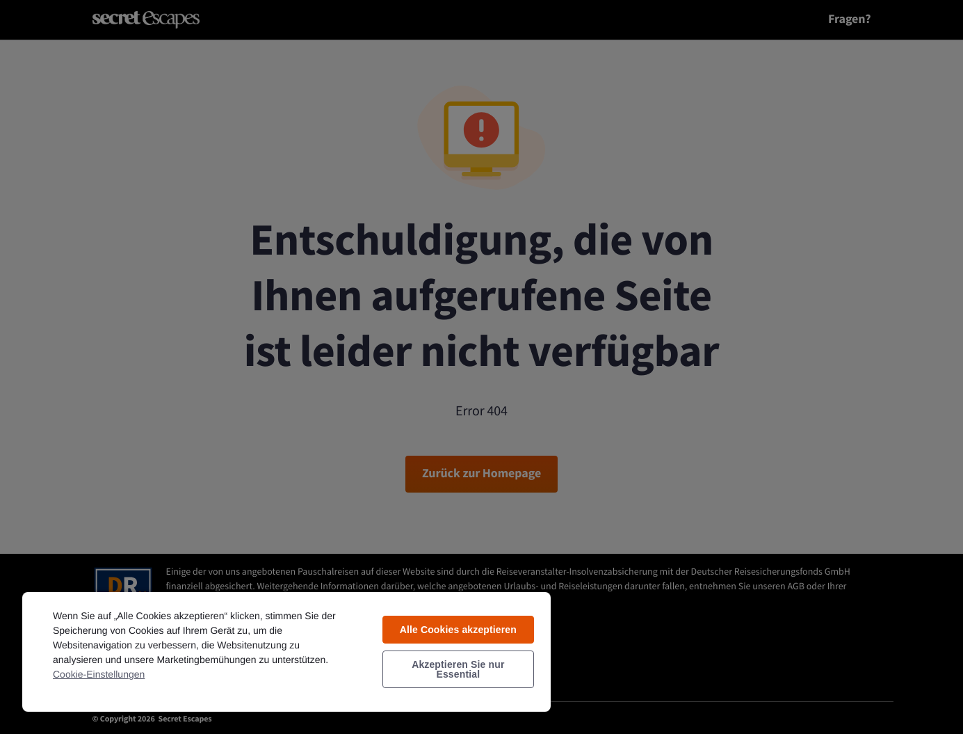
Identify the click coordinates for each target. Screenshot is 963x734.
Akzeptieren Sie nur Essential (458, 669)
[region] (286, 651)
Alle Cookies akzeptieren (458, 629)
